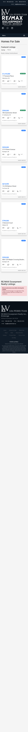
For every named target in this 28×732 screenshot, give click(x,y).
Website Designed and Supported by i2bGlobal (14, 343)
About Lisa (21, 330)
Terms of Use (22, 335)
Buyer (6, 332)
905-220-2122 (10, 1)
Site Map (14, 337)
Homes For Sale (12, 330)
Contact (5, 335)
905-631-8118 (22, 1)
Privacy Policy (12, 335)
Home (5, 330)
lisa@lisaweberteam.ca (20, 4)
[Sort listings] (12, 50)
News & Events (19, 332)
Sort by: (3, 50)
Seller (11, 332)
